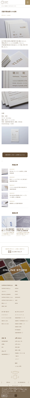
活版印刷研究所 (18, 332)
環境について (4, 303)
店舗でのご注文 (5, 320)
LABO (16, 300)
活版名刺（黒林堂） (19, 323)
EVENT (16, 294)
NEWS (16, 291)
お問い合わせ (17, 344)
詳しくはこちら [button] (5, 392)
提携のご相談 (17, 350)
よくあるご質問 (18, 366)
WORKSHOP (17, 297)
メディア (17, 359)
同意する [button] (4, 395)
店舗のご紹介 (4, 306)
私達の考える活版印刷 (6, 294)
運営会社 (8, 382)
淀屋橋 (3, 344)
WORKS (16, 288)
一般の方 (17, 356)
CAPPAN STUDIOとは (6, 288)
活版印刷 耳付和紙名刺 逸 (20, 320)
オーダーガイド (5, 314)
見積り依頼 (17, 347)
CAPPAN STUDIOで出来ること (8, 300)
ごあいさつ (4, 291)
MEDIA (16, 303)
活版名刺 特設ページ (19, 317)
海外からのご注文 (5, 323)
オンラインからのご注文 (6, 317)
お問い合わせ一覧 (18, 341)
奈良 (2, 347)
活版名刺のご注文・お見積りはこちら (15, 154)
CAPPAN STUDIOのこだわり (7, 297)
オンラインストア (18, 314)
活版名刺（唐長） (18, 326)
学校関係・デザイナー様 (20, 353)
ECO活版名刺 (17, 329)
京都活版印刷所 (5, 341)
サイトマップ (15, 385)
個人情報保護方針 (21, 382)
